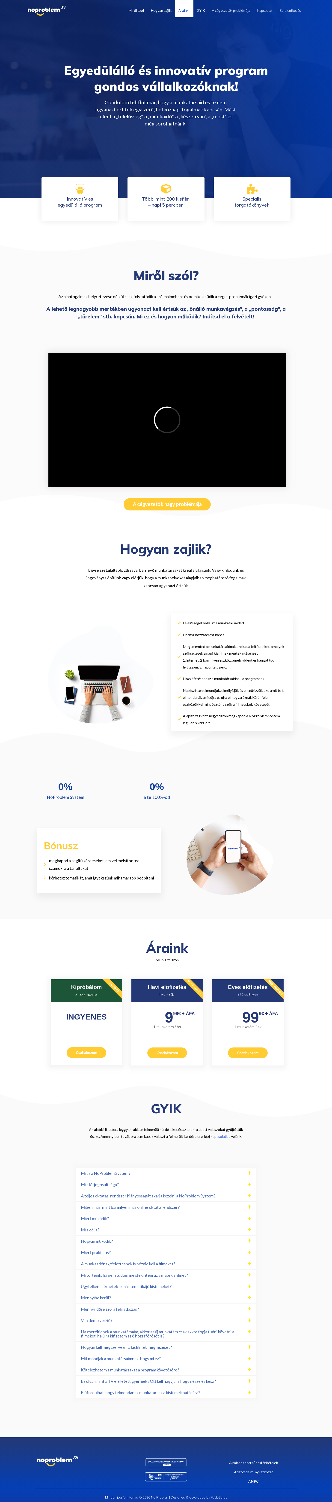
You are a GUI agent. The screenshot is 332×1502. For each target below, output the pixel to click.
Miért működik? (95, 1218)
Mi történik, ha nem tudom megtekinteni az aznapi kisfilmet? (134, 1275)
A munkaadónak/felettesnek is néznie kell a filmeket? (128, 1263)
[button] (166, 1173)
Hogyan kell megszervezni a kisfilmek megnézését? (126, 1347)
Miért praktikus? (96, 1252)
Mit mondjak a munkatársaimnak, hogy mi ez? (121, 1358)
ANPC (253, 1481)
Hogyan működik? (97, 1241)
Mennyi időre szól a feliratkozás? (110, 1309)
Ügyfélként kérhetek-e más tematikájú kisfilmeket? (126, 1286)
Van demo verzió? (96, 1320)
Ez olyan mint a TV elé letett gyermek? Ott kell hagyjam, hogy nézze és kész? (148, 1381)
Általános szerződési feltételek (253, 1462)
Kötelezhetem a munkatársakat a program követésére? (130, 1369)
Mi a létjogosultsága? (100, 1184)
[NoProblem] (47, 10)
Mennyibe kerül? (96, 1297)
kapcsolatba (220, 1136)
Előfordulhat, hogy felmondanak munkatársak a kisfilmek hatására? (140, 1392)
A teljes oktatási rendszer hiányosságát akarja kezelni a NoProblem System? (148, 1195)
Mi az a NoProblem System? (105, 1173)
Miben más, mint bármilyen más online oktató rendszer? (130, 1207)
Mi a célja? (90, 1229)
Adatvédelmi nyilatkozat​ (253, 1472)
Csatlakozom (86, 1052)
